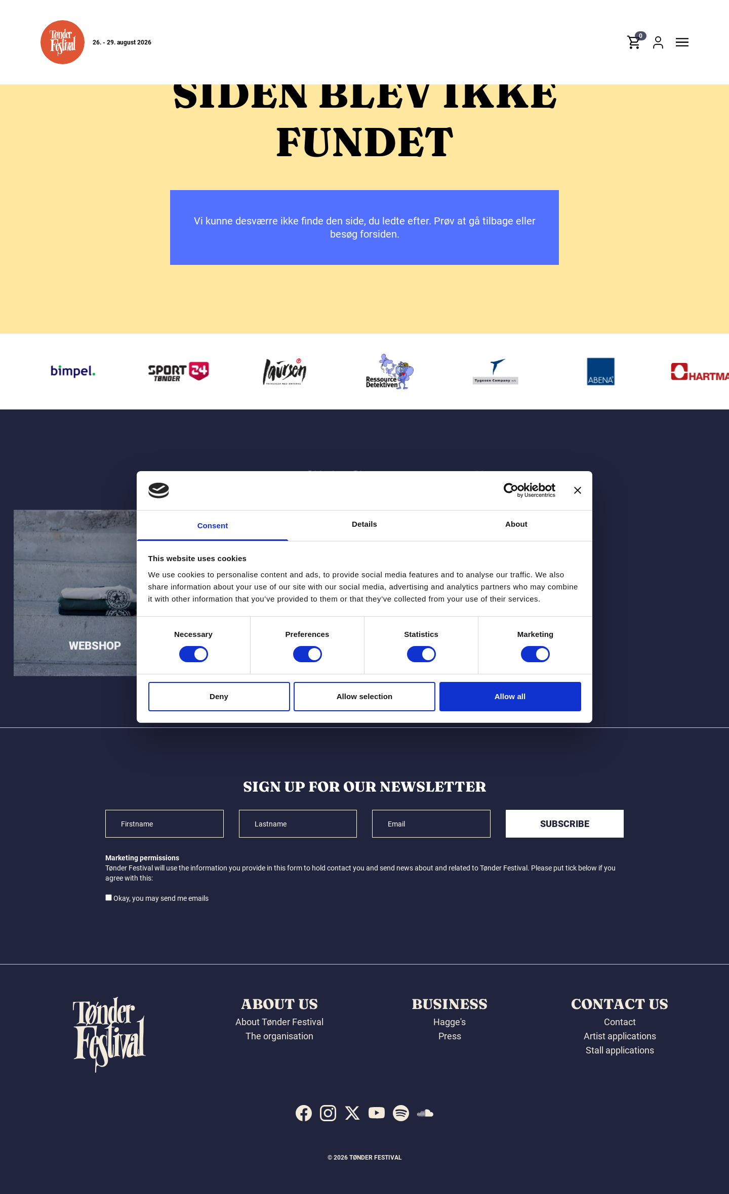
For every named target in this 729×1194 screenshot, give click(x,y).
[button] (62, 42)
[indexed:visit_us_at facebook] (304, 1113)
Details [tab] (364, 524)
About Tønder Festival (279, 1022)
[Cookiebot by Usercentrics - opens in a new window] (511, 490)
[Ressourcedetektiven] (394, 371)
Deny (219, 696)
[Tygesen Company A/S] (499, 371)
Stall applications (620, 1050)
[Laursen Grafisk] (288, 371)
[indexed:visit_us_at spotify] (401, 1113)
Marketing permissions (142, 858)
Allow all (510, 696)
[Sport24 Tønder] (182, 371)
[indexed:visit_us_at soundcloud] (425, 1113)
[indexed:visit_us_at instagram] (328, 1113)
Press (449, 1036)
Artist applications (620, 1036)
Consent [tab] (212, 525)
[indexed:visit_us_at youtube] (377, 1113)
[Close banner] (577, 490)
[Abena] (605, 371)
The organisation (279, 1036)
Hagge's (449, 1022)
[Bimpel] (77, 371)
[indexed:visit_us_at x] (352, 1113)
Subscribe (564, 823)
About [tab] (516, 524)
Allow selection (365, 696)
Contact (620, 1022)
